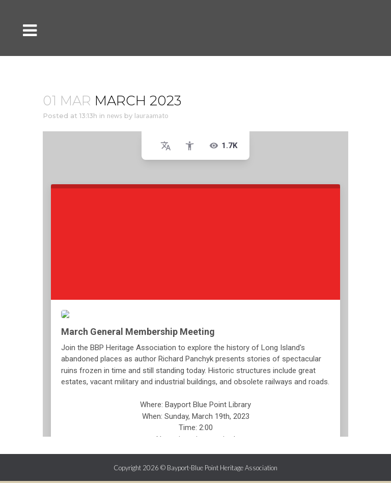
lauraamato (151, 115)
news (114, 115)
